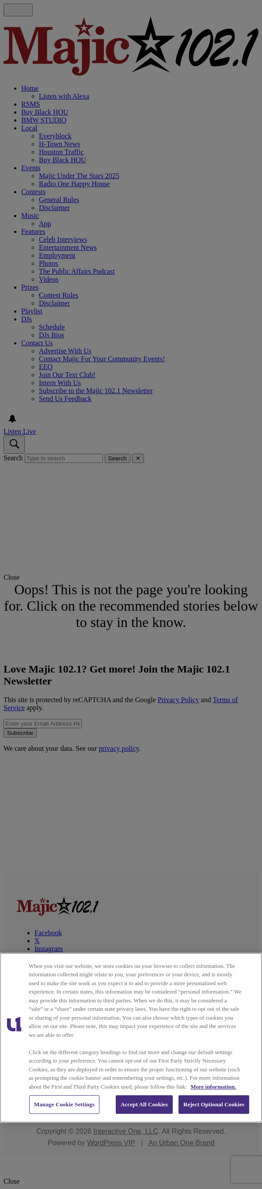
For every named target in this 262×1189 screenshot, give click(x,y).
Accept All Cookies (144, 1104)
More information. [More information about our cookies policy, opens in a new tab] (213, 1086)
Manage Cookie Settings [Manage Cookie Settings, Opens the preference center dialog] (64, 1104)
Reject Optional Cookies (213, 1104)
